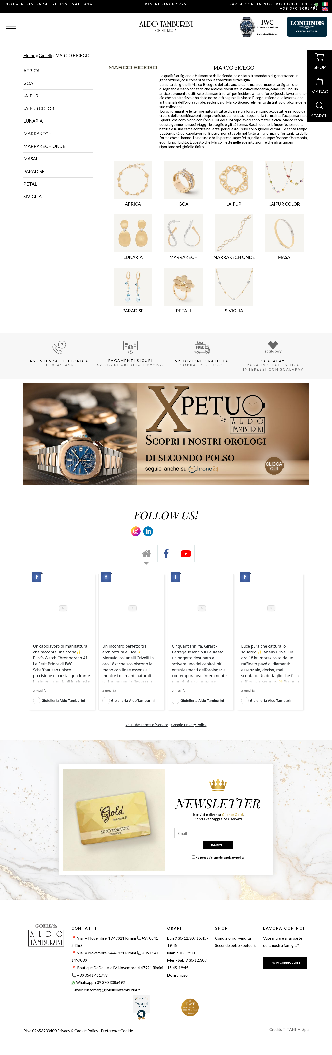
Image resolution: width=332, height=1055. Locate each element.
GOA (28, 83)
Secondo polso (235, 945)
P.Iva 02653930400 (40, 1030)
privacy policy (235, 857)
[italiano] (325, 4)
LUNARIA (33, 121)
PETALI (31, 184)
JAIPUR (30, 95)
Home (29, 55)
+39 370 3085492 (299, 8)
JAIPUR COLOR (38, 108)
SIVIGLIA (32, 196)
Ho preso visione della (219, 857)
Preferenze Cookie (117, 1030)
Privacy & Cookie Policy (77, 1030)
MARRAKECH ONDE (44, 146)
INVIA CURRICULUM (285, 962)
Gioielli (45, 55)
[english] (325, 9)
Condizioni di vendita (233, 938)
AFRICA (31, 70)
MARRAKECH (37, 133)
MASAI (30, 158)
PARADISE (34, 171)
